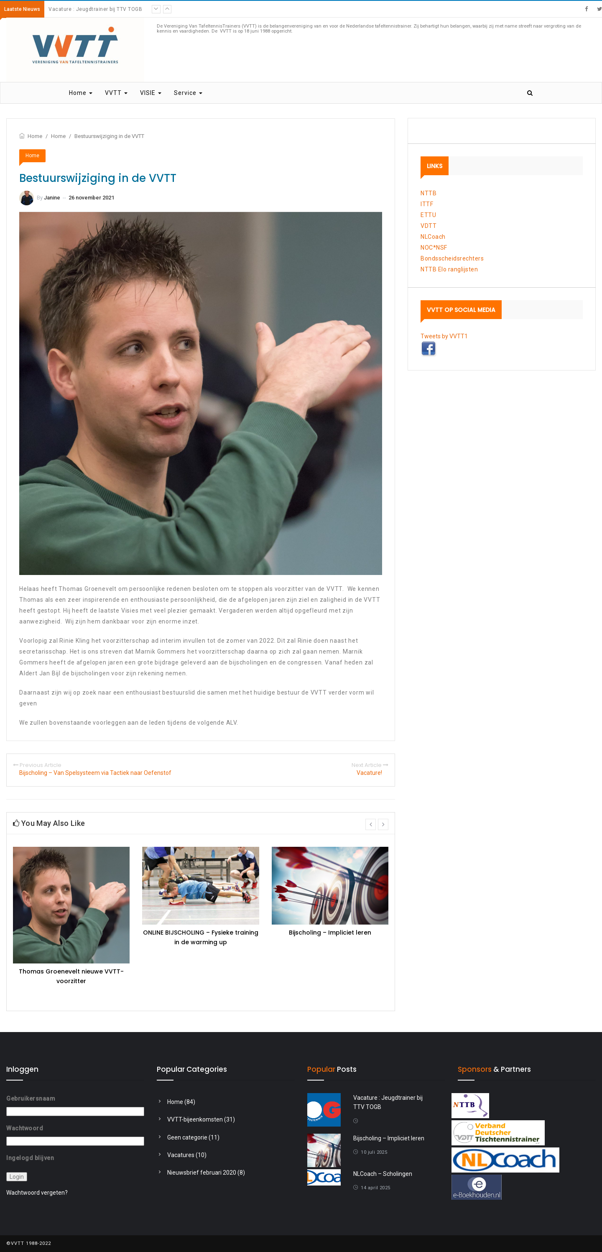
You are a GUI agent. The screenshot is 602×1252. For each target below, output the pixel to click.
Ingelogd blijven (30, 1157)
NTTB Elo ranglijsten (449, 269)
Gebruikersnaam (30, 1098)
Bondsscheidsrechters (452, 258)
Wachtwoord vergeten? (37, 1192)
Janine (52, 197)
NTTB (428, 193)
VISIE (150, 92)
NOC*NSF (434, 247)
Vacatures (180, 1155)
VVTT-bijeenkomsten (195, 1119)
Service (188, 92)
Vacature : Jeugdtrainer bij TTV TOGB (95, 9)
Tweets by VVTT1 (444, 336)
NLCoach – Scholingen (382, 1173)
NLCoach (433, 236)
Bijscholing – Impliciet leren (330, 932)
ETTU (428, 215)
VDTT (428, 225)
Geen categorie (187, 1137)
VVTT (116, 92)
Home (80, 92)
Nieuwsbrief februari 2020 (201, 1172)
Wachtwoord (24, 1128)
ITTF (427, 204)
